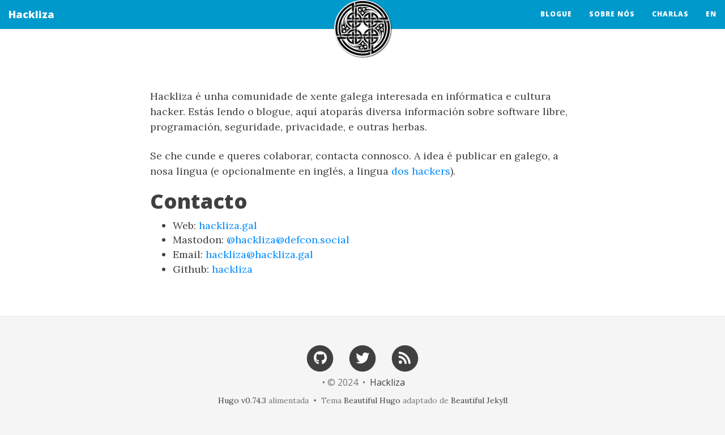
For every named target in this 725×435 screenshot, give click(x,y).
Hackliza (31, 25)
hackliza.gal (228, 225)
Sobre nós (612, 25)
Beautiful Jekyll (479, 400)
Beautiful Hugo (372, 400)
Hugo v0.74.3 (242, 400)
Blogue (556, 25)
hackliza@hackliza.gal (259, 254)
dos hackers (420, 171)
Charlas (670, 25)
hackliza (232, 269)
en (711, 25)
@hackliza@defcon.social (288, 239)
